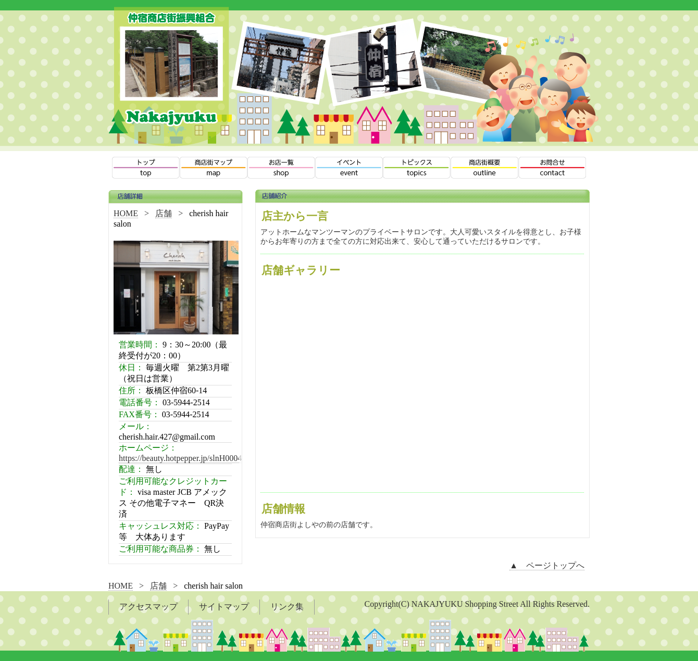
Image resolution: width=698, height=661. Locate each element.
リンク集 (287, 606)
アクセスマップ (148, 606)
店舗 (163, 213)
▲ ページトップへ (546, 565)
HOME (126, 213)
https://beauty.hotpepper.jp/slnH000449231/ (192, 458)
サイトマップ (224, 606)
